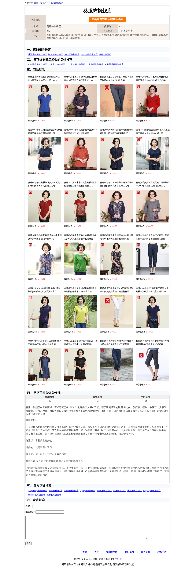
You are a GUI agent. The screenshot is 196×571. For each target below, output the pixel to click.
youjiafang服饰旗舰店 (37, 491)
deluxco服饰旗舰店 (36, 495)
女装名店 (44, 3)
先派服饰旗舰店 (71, 491)
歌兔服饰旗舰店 (96, 64)
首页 (36, 3)
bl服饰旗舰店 (105, 54)
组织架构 (129, 556)
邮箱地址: (30, 512)
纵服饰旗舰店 (119, 491)
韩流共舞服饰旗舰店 (37, 54)
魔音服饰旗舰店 (54, 495)
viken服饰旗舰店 (104, 491)
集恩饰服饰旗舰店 (38, 64)
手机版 (118, 563)
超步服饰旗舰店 (57, 64)
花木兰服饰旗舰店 (77, 64)
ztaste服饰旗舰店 (71, 54)
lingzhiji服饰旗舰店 (152, 491)
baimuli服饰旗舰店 (89, 54)
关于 (96, 556)
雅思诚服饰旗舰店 (115, 64)
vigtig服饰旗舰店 (87, 491)
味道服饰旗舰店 (134, 491)
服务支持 (145, 556)
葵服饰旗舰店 (57, 3)
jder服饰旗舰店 (55, 491)
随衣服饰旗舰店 (55, 54)
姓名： (29, 506)
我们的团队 (111, 556)
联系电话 (162, 556)
